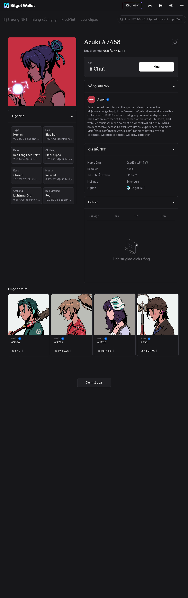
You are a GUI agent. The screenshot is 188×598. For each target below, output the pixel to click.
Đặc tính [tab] (42, 116)
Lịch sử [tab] (131, 202)
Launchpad (89, 19)
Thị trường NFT (15, 19)
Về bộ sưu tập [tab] (131, 86)
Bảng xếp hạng (44, 19)
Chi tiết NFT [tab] (131, 149)
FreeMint (68, 19)
